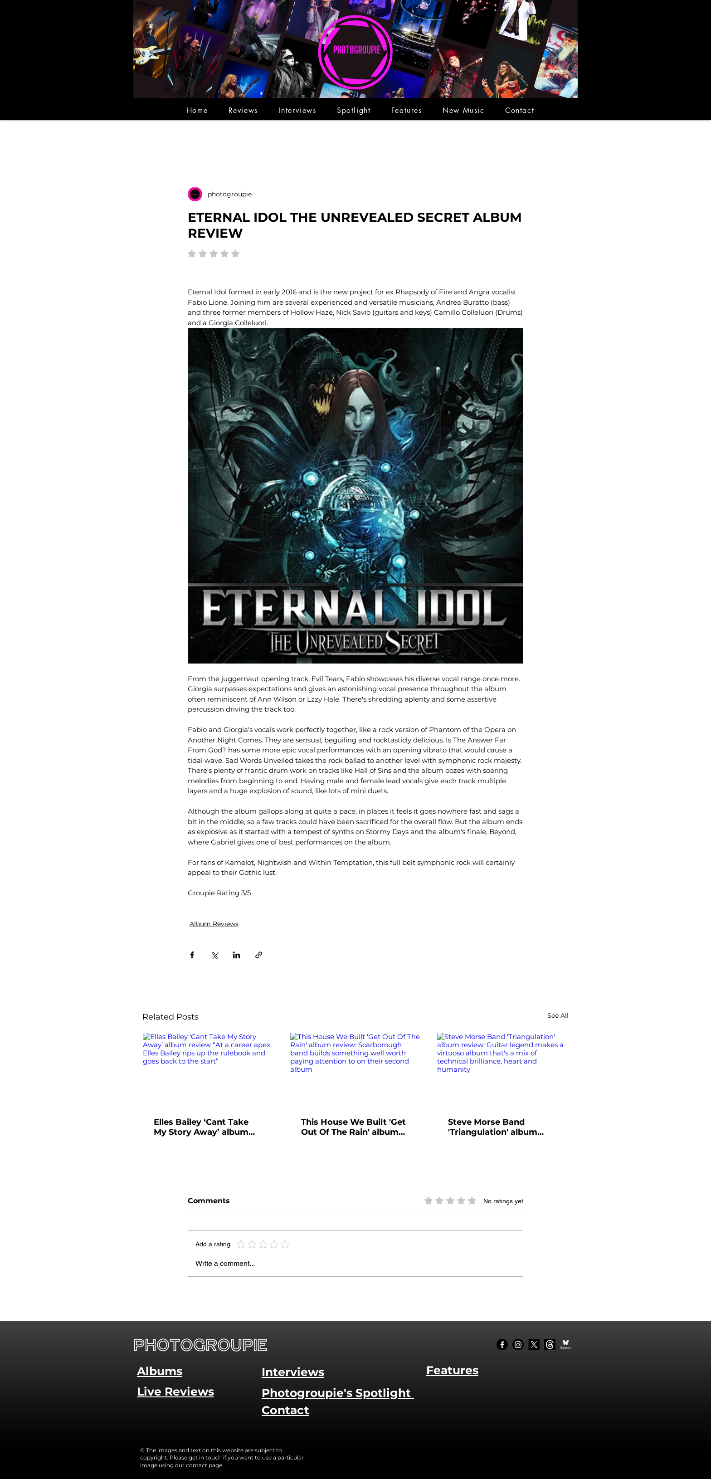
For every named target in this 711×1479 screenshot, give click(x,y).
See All (558, 1015)
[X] (534, 1344)
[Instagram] (518, 1344)
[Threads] (549, 1344)
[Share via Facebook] (192, 955)
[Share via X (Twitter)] (214, 955)
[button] (243, 110)
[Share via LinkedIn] (236, 955)
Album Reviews (214, 924)
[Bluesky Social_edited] (565, 1344)
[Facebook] (502, 1344)
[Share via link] (258, 955)
